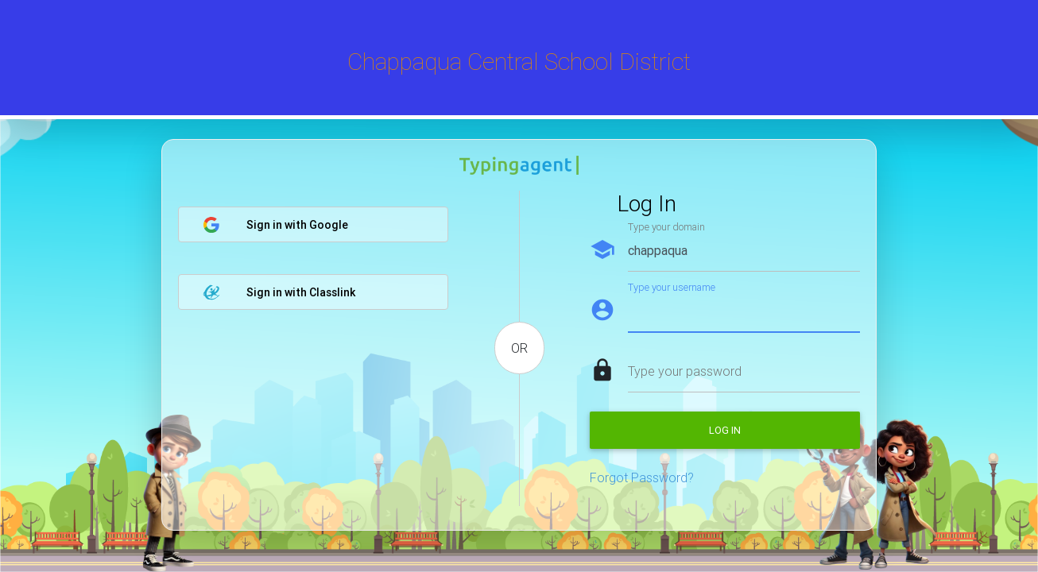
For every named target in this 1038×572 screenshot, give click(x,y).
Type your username (671, 287)
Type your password (685, 371)
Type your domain (666, 227)
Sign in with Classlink (279, 292)
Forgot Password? (642, 477)
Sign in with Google (275, 225)
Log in (725, 430)
